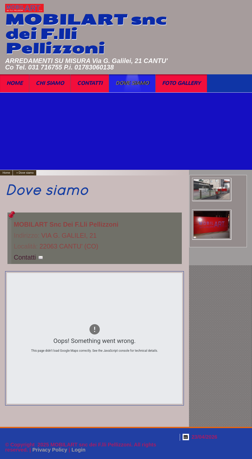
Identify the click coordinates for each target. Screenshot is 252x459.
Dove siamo (132, 83)
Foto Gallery (181, 83)
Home (14, 83)
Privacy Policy (49, 450)
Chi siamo (50, 83)
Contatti (89, 83)
